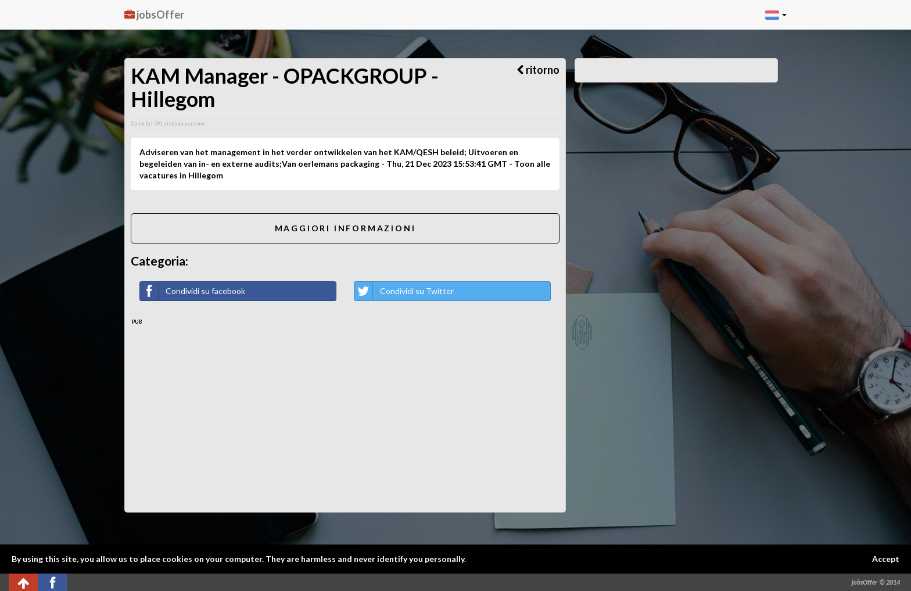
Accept (885, 559)
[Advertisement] (345, 413)
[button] (775, 14)
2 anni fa (140, 123)
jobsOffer (154, 14)
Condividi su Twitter (404, 291)
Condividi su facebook (192, 291)
